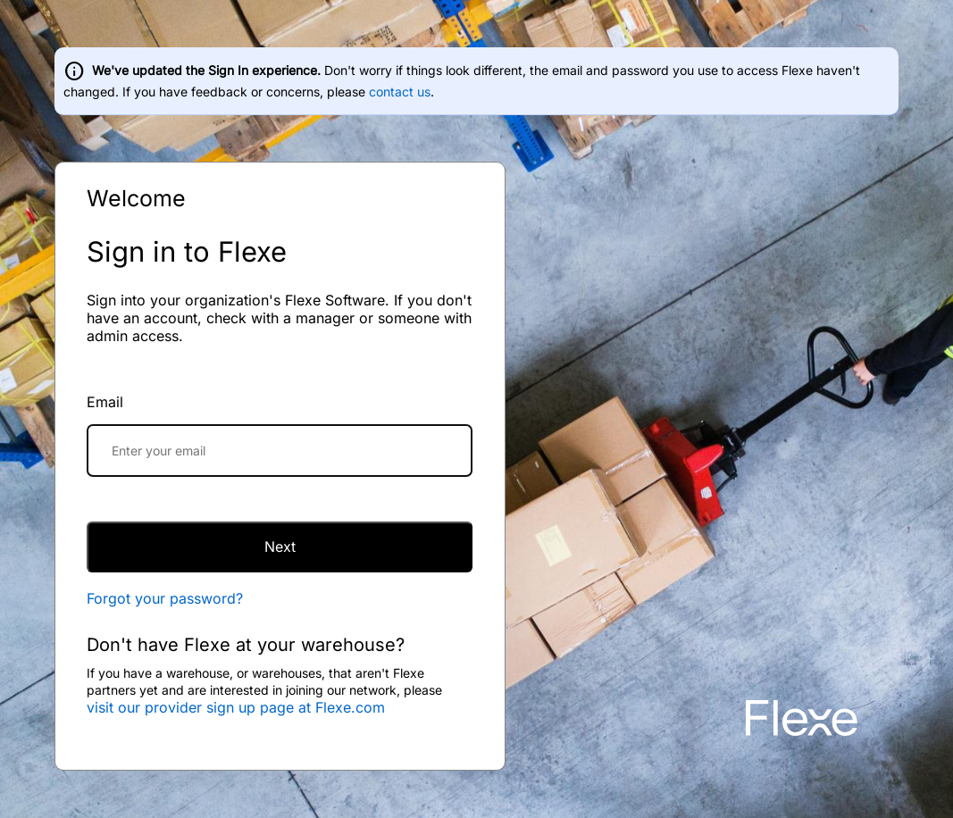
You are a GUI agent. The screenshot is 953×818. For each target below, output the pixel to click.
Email (105, 402)
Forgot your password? (165, 598)
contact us (400, 91)
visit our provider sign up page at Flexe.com (236, 707)
